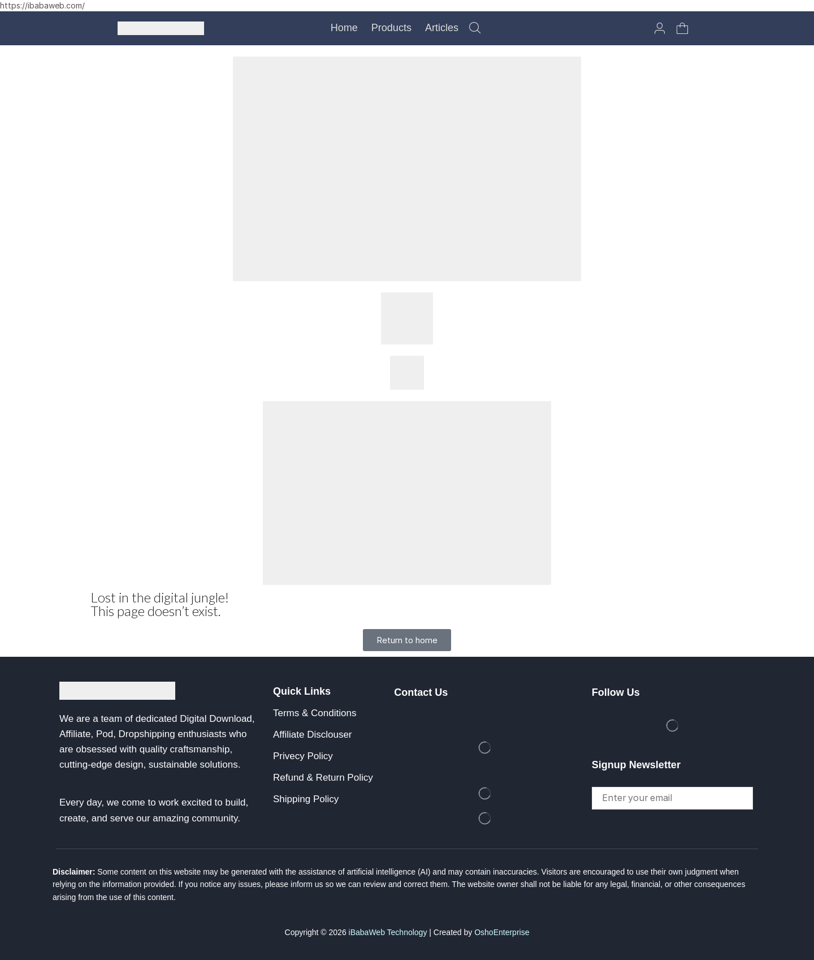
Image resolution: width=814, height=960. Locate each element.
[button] (474, 28)
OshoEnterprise (501, 932)
